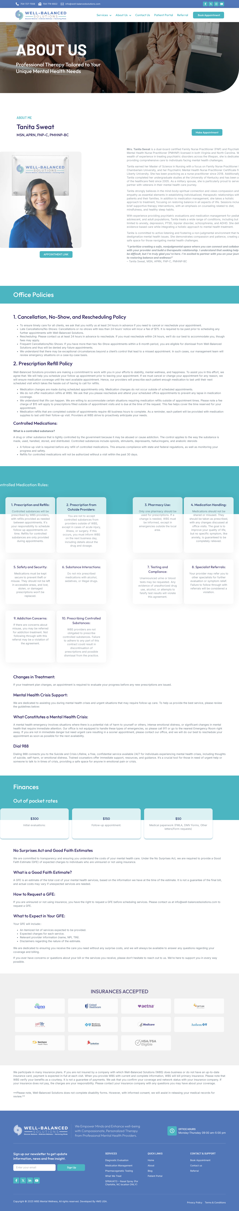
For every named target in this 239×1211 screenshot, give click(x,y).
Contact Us (142, 15)
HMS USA (101, 1201)
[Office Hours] (172, 1131)
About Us (123, 15)
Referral (182, 15)
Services (104, 15)
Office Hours (187, 1129)
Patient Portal (163, 15)
